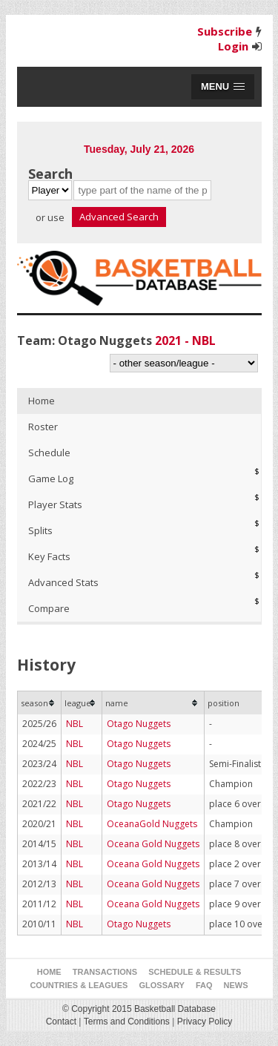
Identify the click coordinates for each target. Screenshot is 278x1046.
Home (49, 971)
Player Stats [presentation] (55, 504)
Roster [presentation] (43, 426)
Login (233, 46)
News (236, 985)
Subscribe (224, 31)
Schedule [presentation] (49, 452)
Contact (61, 1021)
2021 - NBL (185, 340)
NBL (74, 723)
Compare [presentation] (49, 608)
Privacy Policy (205, 1021)
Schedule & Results (194, 971)
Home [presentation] (41, 400)
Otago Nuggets (139, 723)
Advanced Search (119, 216)
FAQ (204, 985)
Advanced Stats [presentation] (63, 582)
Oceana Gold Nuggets (153, 844)
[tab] (139, 401)
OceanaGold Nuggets (152, 824)
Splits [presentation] (40, 530)
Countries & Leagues (79, 985)
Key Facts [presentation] (49, 556)
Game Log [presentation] (50, 478)
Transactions (105, 971)
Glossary (162, 985)
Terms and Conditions (127, 1021)
